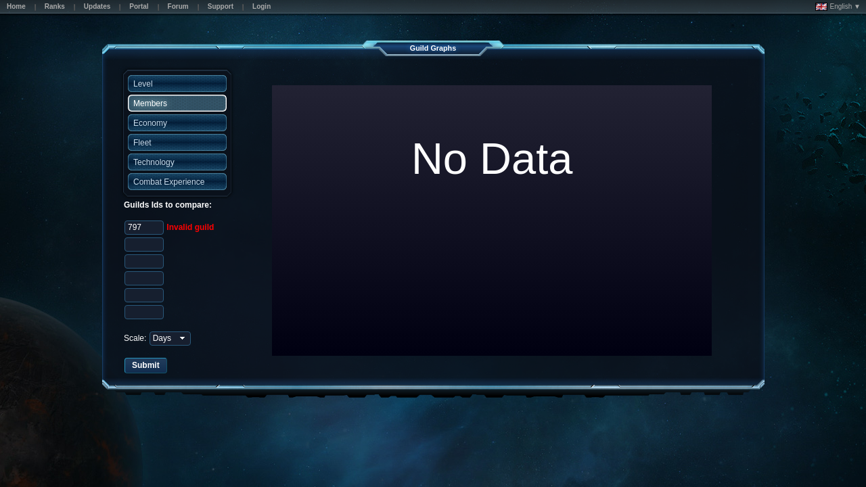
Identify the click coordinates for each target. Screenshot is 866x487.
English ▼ (838, 7)
